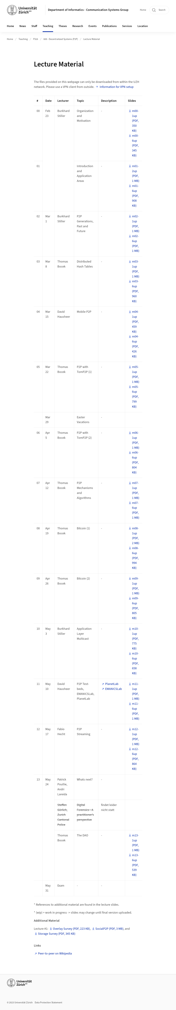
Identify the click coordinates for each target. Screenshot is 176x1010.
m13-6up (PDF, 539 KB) (135, 865)
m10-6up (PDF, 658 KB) (135, 663)
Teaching (23, 39)
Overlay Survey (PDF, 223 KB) (71, 929)
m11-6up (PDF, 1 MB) (135, 711)
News (22, 26)
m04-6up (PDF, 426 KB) (135, 346)
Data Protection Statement (48, 1002)
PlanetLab (111, 684)
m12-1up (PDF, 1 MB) (135, 736)
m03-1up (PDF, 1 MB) (135, 269)
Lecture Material (91, 39)
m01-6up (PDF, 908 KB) (135, 196)
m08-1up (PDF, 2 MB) (135, 535)
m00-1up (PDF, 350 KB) (135, 121)
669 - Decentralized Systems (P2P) (60, 39)
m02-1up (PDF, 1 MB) (135, 223)
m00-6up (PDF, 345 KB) (135, 146)
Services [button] (127, 26)
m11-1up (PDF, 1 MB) (135, 691)
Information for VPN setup (116, 87)
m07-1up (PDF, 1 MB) (135, 490)
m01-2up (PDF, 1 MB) (135, 173)
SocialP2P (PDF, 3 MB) (109, 929)
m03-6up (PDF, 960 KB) (135, 291)
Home (143, 10)
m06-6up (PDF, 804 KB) (135, 462)
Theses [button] (63, 26)
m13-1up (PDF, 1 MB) (135, 842)
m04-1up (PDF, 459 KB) (135, 322)
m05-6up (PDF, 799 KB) (135, 397)
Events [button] (93, 26)
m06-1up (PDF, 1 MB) (135, 440)
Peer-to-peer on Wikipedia (55, 953)
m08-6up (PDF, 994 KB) (135, 558)
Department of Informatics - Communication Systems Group (88, 10)
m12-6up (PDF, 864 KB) (135, 759)
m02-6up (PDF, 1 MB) (135, 243)
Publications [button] (109, 26)
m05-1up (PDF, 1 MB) (135, 374)
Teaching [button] (48, 26)
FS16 (35, 39)
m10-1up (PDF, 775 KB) (135, 639)
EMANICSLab (113, 689)
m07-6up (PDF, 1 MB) (135, 510)
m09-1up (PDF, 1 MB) (135, 586)
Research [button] (77, 26)
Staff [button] (34, 26)
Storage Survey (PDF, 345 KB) (56, 934)
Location (143, 26)
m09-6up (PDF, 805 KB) (135, 608)
